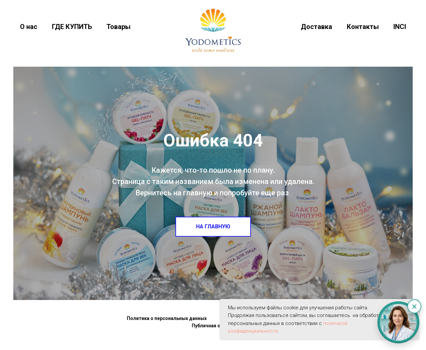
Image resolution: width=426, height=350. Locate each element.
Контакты (363, 27)
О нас (28, 27)
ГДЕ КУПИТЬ (72, 27)
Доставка (316, 27)
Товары (118, 27)
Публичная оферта (213, 325)
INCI (399, 27)
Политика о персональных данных (167, 318)
